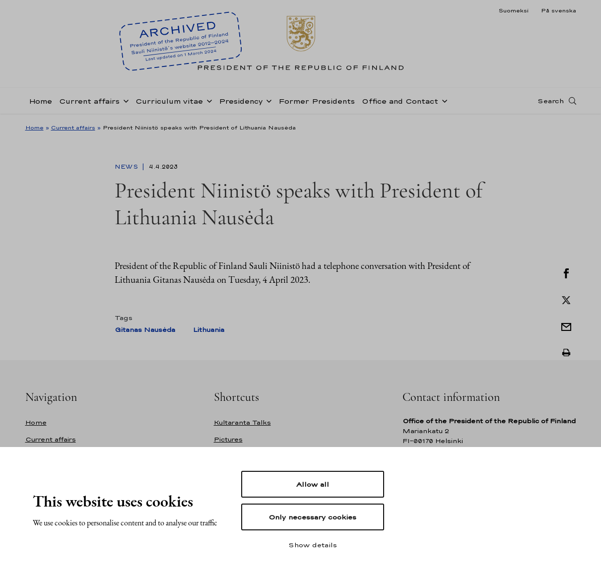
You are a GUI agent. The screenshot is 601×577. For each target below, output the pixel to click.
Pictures (228, 439)
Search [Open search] (550, 100)
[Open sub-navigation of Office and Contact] (442, 100)
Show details (312, 544)
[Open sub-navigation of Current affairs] (124, 100)
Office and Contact (400, 101)
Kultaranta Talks (242, 422)
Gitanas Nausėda (145, 329)
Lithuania (208, 329)
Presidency (241, 101)
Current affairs (89, 101)
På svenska (558, 10)
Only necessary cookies (312, 517)
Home (40, 101)
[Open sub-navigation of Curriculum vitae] (207, 100)
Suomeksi (513, 10)
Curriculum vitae (169, 101)
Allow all (312, 484)
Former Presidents (316, 101)
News (127, 167)
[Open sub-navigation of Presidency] (267, 100)
